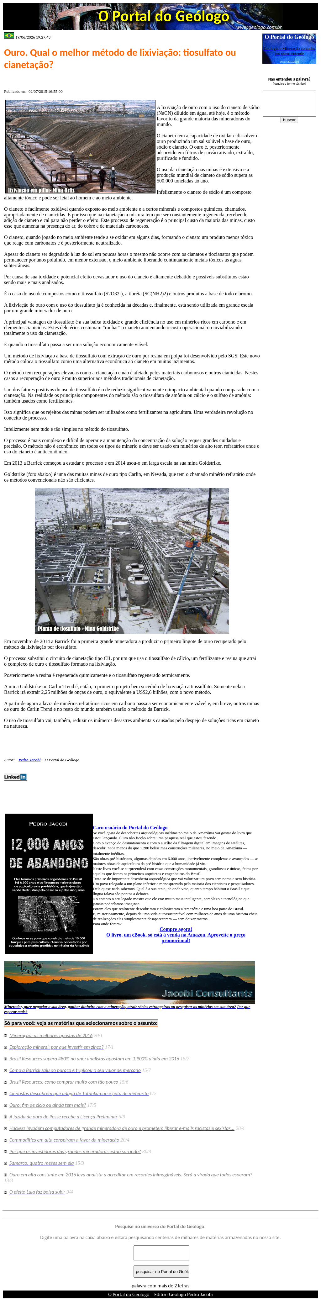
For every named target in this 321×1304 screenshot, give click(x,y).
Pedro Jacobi (29, 760)
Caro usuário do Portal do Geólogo (130, 827)
